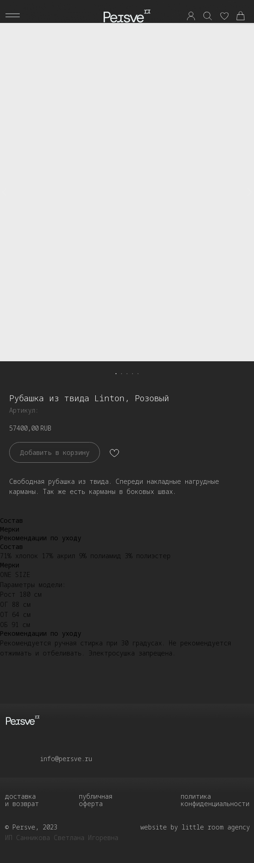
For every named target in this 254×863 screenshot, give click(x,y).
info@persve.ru (66, 758)
